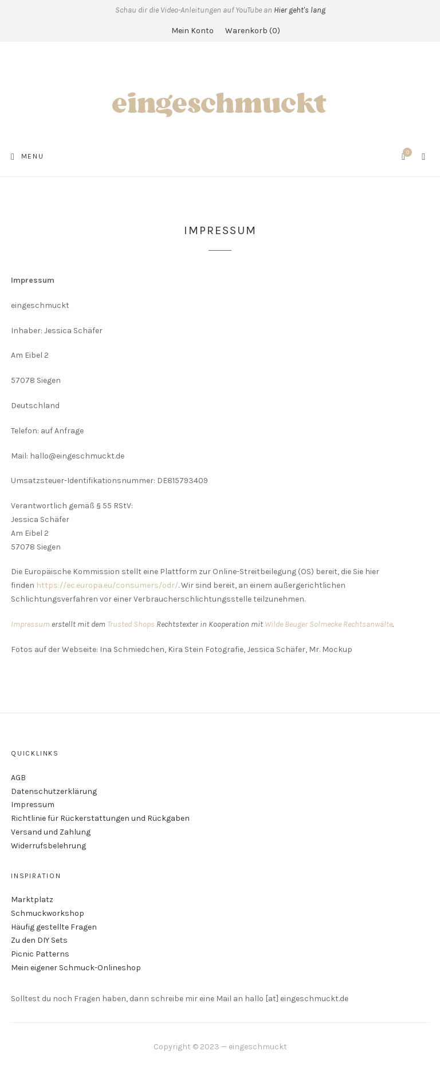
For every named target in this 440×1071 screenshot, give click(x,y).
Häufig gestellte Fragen (54, 927)
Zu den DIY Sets (39, 940)
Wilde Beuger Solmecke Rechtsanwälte (328, 624)
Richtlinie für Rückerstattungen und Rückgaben (100, 818)
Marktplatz (32, 899)
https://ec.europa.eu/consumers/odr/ (107, 585)
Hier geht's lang (299, 10)
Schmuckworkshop (47, 913)
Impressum (30, 624)
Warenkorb (252, 30)
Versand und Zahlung (51, 832)
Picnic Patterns (40, 954)
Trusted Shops (131, 624)
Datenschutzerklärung (54, 791)
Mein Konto (192, 30)
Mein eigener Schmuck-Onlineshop (76, 968)
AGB (18, 777)
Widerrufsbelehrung (48, 846)
